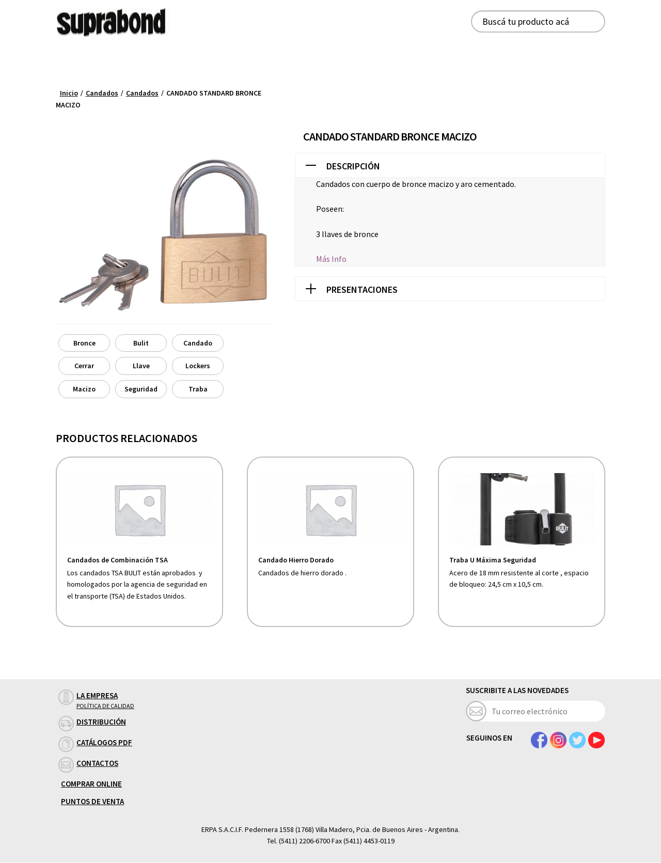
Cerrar (84, 365)
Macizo (84, 389)
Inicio (69, 93)
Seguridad (141, 389)
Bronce (84, 343)
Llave (141, 365)
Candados (102, 93)
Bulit (141, 343)
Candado (197, 343)
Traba (198, 389)
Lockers (197, 365)
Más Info (331, 259)
